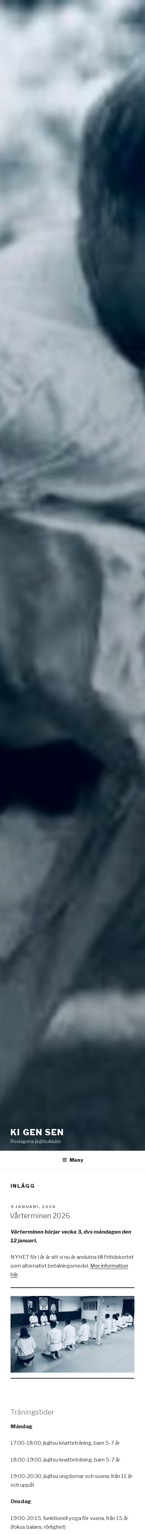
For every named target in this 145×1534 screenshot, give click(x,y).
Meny (72, 1160)
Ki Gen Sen (37, 1132)
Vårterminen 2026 (40, 1216)
